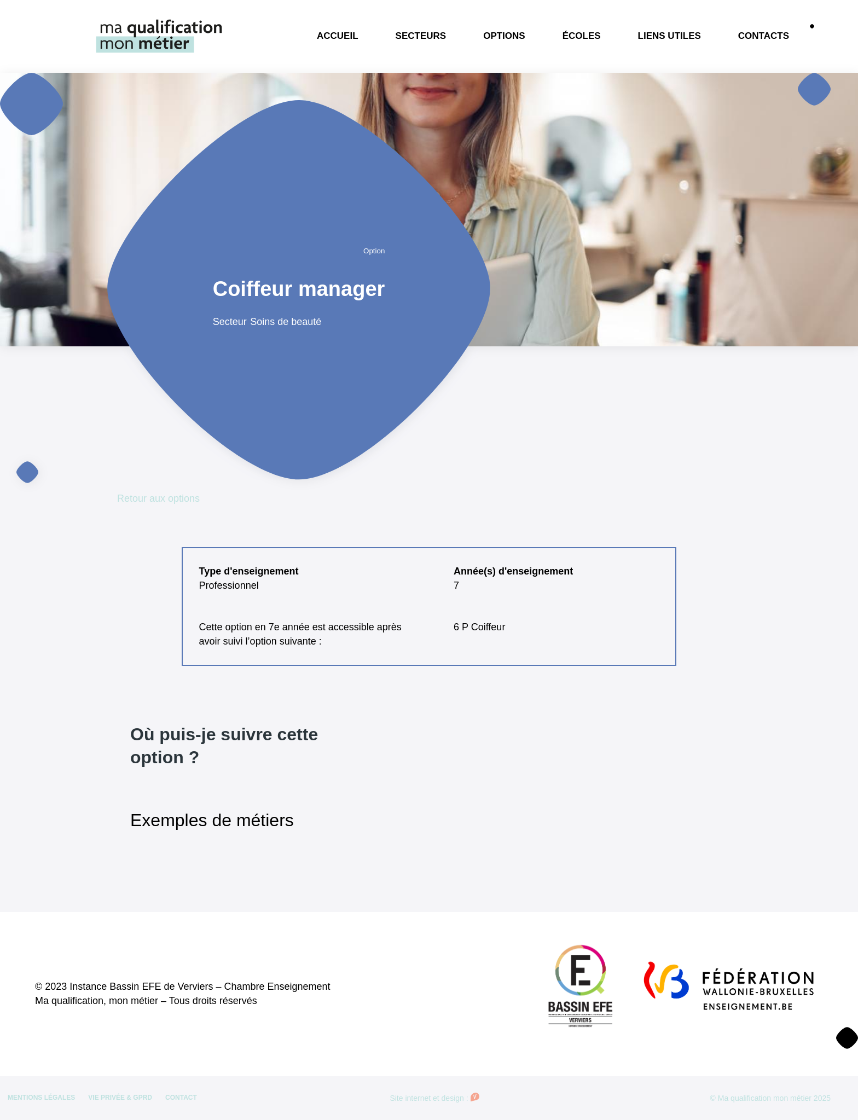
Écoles (582, 36)
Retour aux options (158, 498)
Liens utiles (669, 36)
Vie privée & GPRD (120, 1097)
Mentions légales (41, 1097)
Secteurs (421, 36)
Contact (181, 1097)
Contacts (763, 36)
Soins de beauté (285, 321)
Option (374, 251)
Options (504, 36)
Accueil (337, 36)
